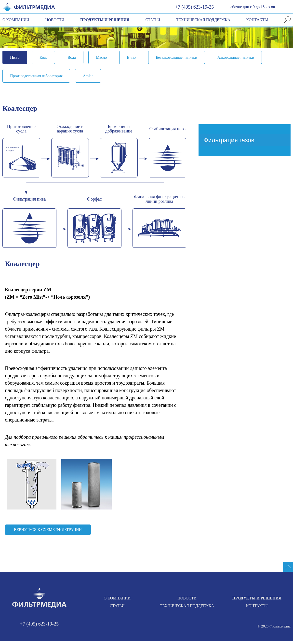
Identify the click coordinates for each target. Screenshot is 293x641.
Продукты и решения (104, 20)
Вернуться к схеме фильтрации (48, 529)
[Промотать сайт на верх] (288, 567)
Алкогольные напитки (235, 57)
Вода (71, 57)
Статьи (152, 20)
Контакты (257, 20)
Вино (131, 57)
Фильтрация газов (228, 140)
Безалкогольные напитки (176, 57)
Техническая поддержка (203, 20)
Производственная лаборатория (36, 76)
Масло (101, 57)
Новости (54, 20)
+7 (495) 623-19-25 (194, 6)
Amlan (88, 76)
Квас (43, 57)
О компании (15, 20)
